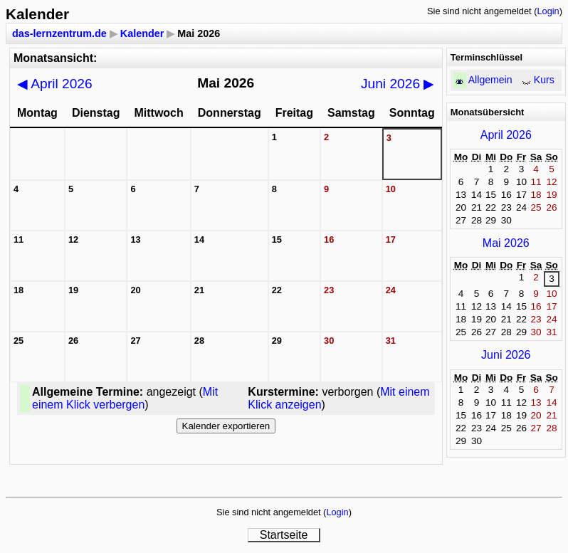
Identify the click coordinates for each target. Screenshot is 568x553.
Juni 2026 (398, 83)
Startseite (284, 535)
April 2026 (55, 83)
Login (548, 11)
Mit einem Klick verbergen (125, 398)
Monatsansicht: (55, 58)
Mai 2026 (506, 243)
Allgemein (490, 79)
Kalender (142, 33)
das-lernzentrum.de (59, 33)
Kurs (544, 79)
